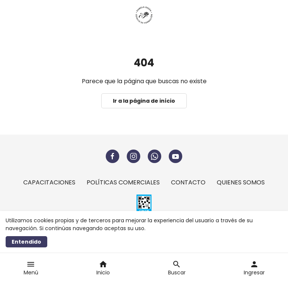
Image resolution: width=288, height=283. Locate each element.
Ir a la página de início (144, 101)
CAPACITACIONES (49, 182)
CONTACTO (188, 182)
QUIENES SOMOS (241, 182)
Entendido (26, 242)
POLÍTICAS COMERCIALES (123, 182)
